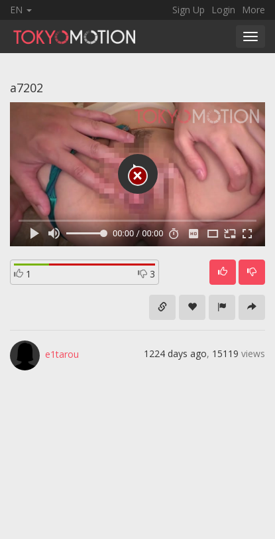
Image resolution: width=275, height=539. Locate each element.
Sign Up (188, 9)
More (253, 9)
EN (21, 9)
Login (223, 9)
